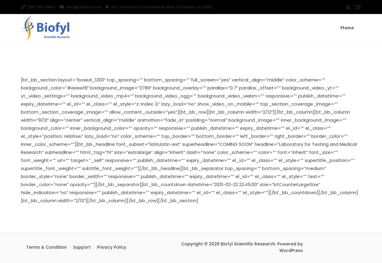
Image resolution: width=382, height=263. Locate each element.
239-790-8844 (38, 7)
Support (82, 247)
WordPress (291, 250)
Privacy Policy (111, 247)
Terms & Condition (46, 247)
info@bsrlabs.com (80, 7)
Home (347, 27)
